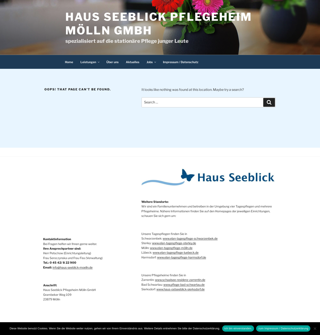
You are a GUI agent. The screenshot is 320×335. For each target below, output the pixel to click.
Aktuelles (132, 62)
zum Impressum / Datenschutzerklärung (283, 328)
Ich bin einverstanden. (238, 328)
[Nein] (315, 328)
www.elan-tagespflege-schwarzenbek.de (190, 238)
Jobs (152, 62)
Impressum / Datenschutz (180, 62)
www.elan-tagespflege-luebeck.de (176, 252)
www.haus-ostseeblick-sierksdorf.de (180, 289)
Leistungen (90, 62)
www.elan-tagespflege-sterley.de (174, 243)
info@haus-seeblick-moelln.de (73, 267)
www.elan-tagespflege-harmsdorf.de (181, 257)
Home (69, 62)
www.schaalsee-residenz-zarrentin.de (180, 280)
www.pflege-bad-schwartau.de (184, 284)
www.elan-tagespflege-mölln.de (171, 248)
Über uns (112, 62)
